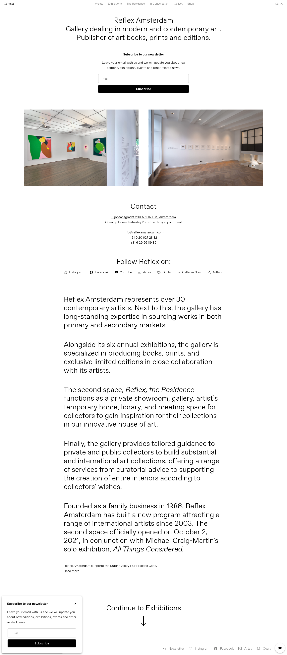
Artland (215, 272)
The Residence (136, 3)
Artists (99, 3)
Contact (9, 3)
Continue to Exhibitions (143, 615)
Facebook (99, 272)
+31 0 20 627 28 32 (143, 237)
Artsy (144, 272)
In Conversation (159, 3)
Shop (190, 3)
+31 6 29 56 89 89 (143, 242)
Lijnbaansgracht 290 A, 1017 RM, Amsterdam (143, 217)
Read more (71, 571)
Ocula (164, 272)
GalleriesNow (189, 272)
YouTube (123, 272)
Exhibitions (115, 3)
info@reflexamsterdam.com (143, 232)
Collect (178, 3)
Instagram (73, 272)
